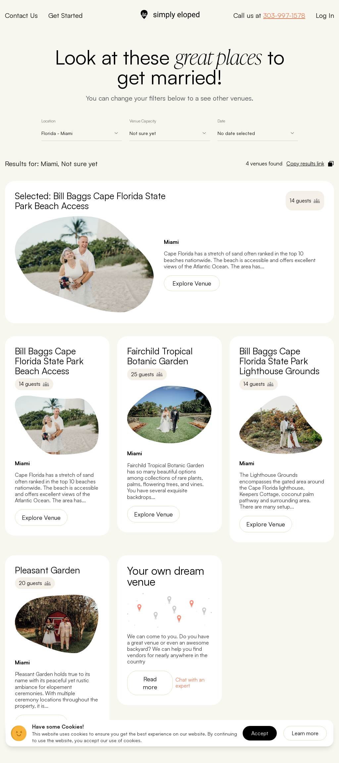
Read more (150, 683)
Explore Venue (191, 283)
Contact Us (21, 15)
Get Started (65, 15)
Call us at (269, 15)
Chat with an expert (190, 683)
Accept (259, 733)
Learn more (305, 733)
